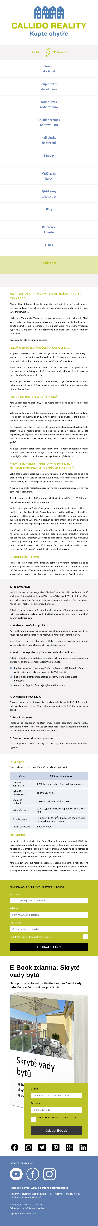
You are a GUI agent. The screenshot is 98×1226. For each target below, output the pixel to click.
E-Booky (48, 155)
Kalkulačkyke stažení (49, 140)
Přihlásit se (49, 263)
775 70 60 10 (59, 52)
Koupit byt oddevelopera (49, 86)
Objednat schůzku (49, 947)
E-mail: (34, 1088)
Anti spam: (36, 1103)
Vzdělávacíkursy (49, 176)
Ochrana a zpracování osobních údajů (27, 1208)
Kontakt (36, 52)
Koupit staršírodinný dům (49, 104)
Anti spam (15, 922)
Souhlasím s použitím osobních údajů (30, 937)
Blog (49, 209)
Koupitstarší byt (49, 68)
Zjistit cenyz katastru (49, 193)
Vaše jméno (16, 894)
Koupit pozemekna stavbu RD (49, 122)
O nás (49, 245)
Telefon (14, 908)
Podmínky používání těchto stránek (26, 1204)
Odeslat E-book (56, 1130)
